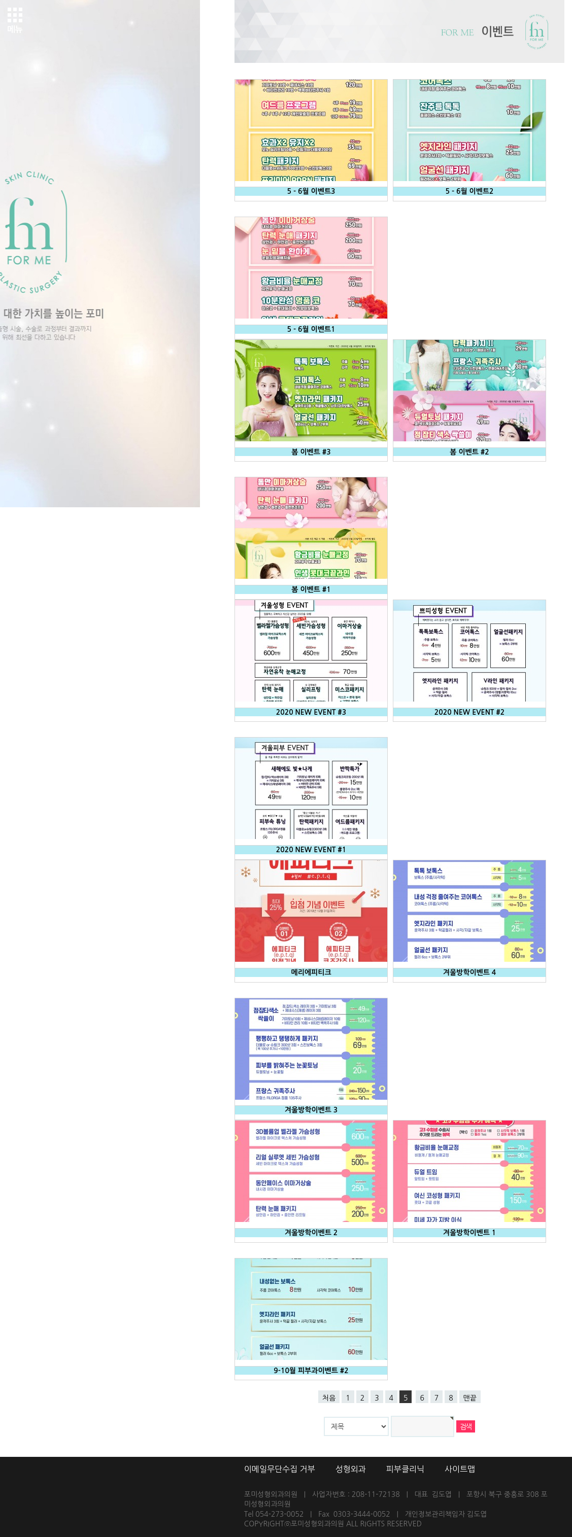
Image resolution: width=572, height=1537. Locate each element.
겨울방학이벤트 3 (311, 1109)
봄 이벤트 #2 (469, 452)
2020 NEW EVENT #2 (469, 712)
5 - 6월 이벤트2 (470, 191)
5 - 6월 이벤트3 (311, 191)
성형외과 (350, 1469)
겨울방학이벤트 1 (469, 1232)
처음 (328, 1398)
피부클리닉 (405, 1469)
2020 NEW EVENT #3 (311, 712)
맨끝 (470, 1398)
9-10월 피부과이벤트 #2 (311, 1370)
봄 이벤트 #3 (310, 452)
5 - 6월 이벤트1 (311, 329)
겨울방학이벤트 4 (469, 972)
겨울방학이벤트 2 (311, 1232)
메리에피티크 (311, 972)
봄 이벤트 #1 (310, 589)
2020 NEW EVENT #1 (311, 849)
